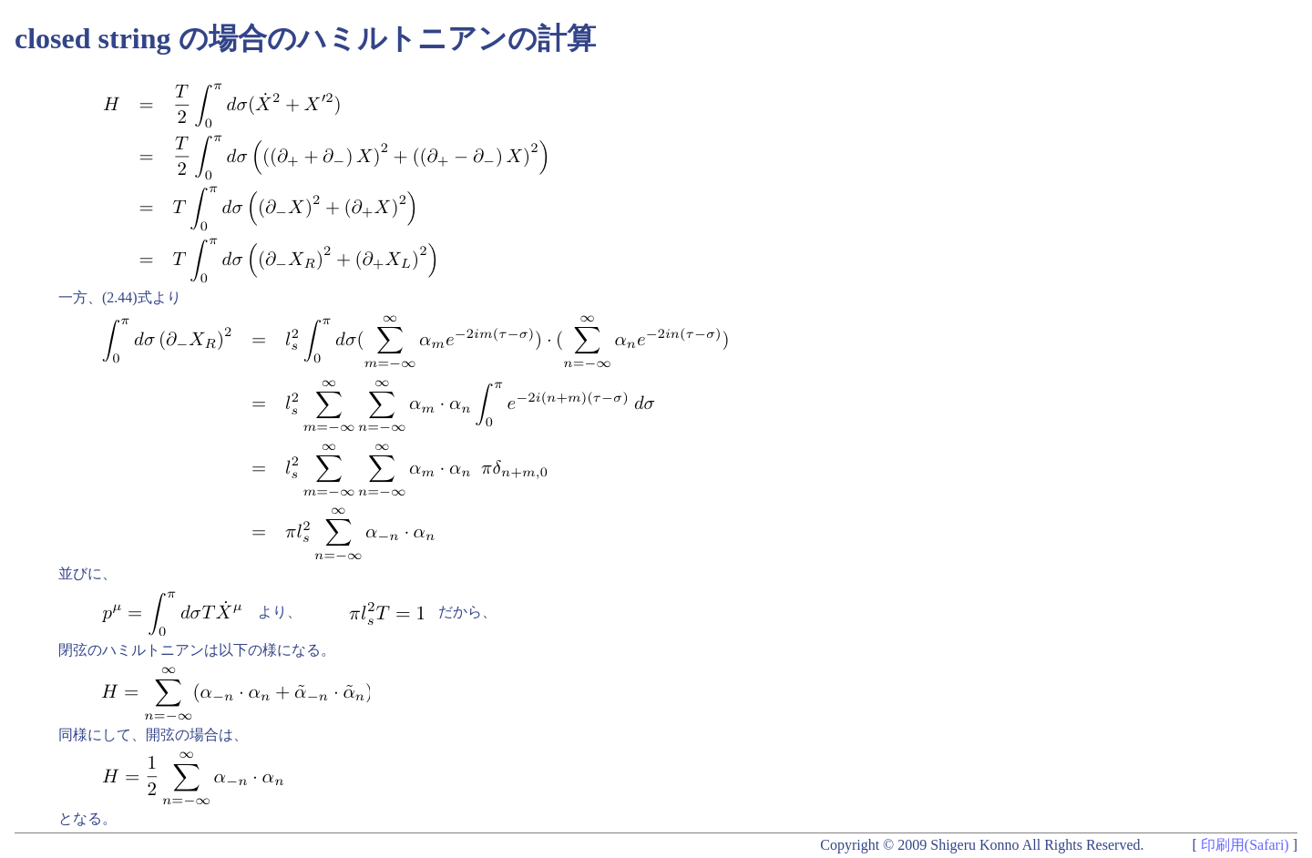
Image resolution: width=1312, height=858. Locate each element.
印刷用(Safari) (1245, 845)
